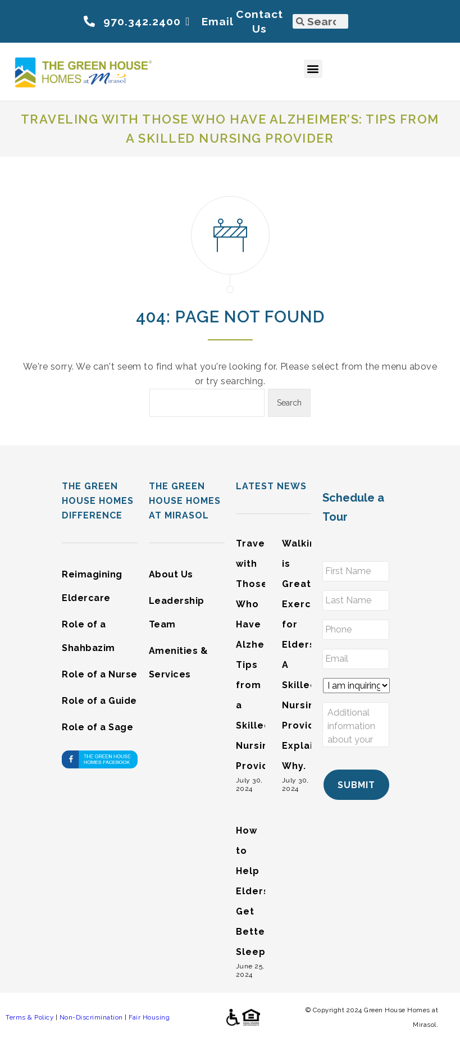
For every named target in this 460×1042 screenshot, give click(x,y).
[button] (313, 69)
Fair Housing (149, 1017)
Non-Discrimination (91, 1017)
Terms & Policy (29, 1017)
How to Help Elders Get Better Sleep (253, 891)
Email (218, 21)
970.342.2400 (142, 21)
